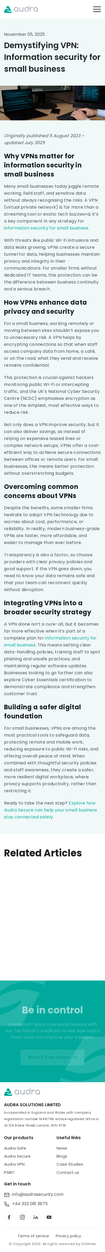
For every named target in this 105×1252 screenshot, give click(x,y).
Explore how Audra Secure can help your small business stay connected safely (50, 810)
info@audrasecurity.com (37, 1194)
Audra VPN (14, 1164)
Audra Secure (17, 1156)
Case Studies (69, 1164)
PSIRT (9, 1172)
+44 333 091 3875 (30, 1204)
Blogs (61, 1156)
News (61, 1148)
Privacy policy (68, 1236)
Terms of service (33, 1236)
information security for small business (46, 228)
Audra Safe (15, 1148)
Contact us (67, 1172)
